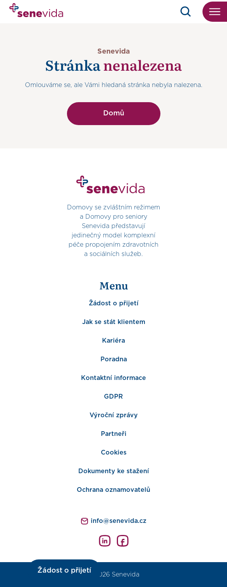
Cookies (114, 452)
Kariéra (113, 341)
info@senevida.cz (118, 521)
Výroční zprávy (114, 415)
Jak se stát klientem (113, 322)
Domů (113, 113)
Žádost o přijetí (114, 303)
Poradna (113, 359)
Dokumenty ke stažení (113, 471)
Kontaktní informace (113, 378)
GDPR (113, 397)
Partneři (114, 434)
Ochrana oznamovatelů (113, 490)
